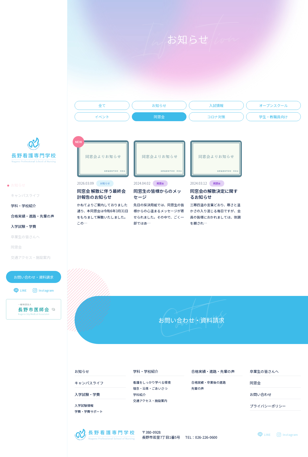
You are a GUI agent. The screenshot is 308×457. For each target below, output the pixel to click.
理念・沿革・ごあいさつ (150, 388)
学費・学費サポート (89, 411)
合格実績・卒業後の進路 (208, 382)
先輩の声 (197, 388)
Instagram (43, 290)
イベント (102, 116)
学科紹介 (139, 394)
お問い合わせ (260, 394)
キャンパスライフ (25, 195)
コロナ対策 (216, 116)
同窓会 (16, 247)
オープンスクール (273, 105)
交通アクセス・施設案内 (30, 257)
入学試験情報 (84, 405)
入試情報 (216, 105)
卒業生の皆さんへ (25, 236)
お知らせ (18, 185)
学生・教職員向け (273, 116)
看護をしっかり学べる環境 (152, 382)
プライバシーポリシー (268, 405)
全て (102, 105)
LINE (19, 290)
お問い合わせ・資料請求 (33, 277)
